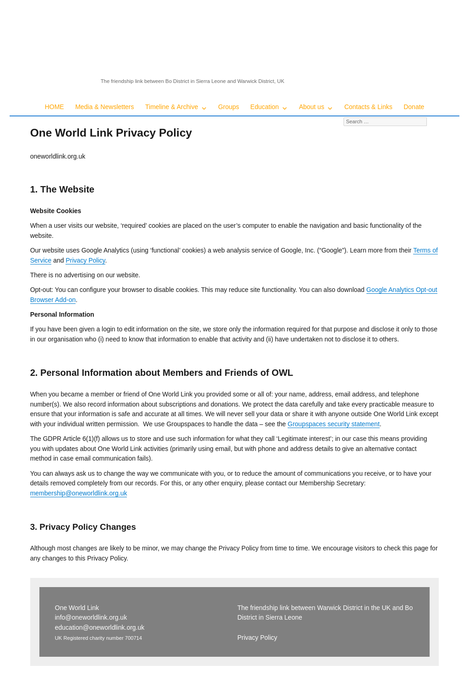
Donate (414, 106)
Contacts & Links (368, 106)
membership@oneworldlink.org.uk (78, 493)
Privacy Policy (85, 260)
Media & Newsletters (104, 106)
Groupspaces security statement (334, 424)
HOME (54, 106)
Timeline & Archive (171, 106)
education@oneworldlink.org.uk (100, 627)
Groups (228, 106)
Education (265, 106)
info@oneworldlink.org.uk (91, 617)
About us (311, 106)
